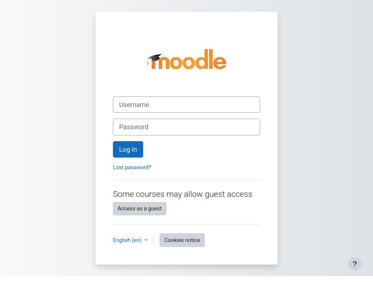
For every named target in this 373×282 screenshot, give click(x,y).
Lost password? (132, 167)
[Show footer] (354, 263)
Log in (128, 149)
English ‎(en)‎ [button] (128, 240)
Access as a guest (140, 208)
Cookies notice (182, 240)
